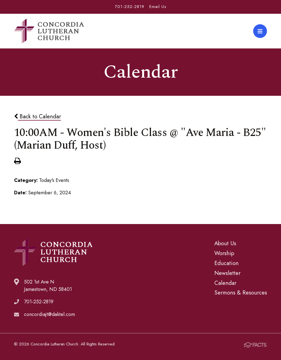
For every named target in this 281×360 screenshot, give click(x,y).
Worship (224, 253)
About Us (225, 243)
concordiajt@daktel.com (49, 314)
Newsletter (227, 273)
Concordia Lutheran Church (49, 31)
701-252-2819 (129, 7)
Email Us (157, 7)
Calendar (225, 283)
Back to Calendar (37, 116)
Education (226, 263)
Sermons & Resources (240, 292)
